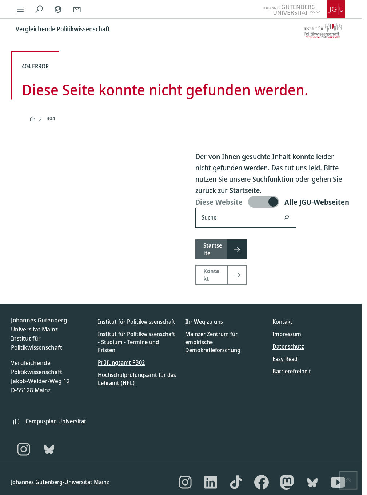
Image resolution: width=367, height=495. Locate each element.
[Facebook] (261, 482)
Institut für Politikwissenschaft (136, 322)
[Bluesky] (49, 449)
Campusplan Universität (55, 421)
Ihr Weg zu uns (204, 322)
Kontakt (282, 322)
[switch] (273, 202)
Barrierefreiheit (291, 371)
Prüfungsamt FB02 (121, 362)
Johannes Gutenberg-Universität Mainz (60, 482)
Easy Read (285, 359)
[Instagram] (23, 449)
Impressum (286, 334)
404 (51, 118)
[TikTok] (236, 482)
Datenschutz (288, 346)
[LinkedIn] (210, 482)
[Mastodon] (287, 482)
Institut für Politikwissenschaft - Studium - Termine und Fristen (136, 342)
